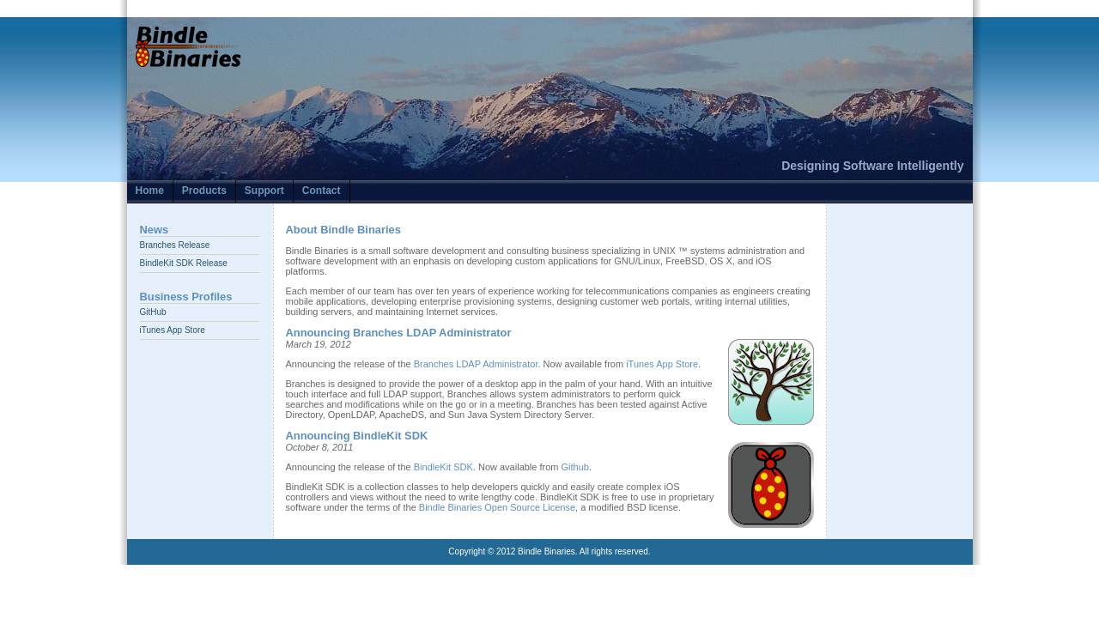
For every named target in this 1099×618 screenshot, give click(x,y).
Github (575, 467)
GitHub (153, 312)
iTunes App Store (172, 330)
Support (264, 191)
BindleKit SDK (443, 467)
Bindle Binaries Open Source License (497, 507)
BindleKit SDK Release (184, 263)
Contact (321, 191)
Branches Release (175, 245)
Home (150, 191)
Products (204, 191)
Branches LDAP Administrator (476, 364)
